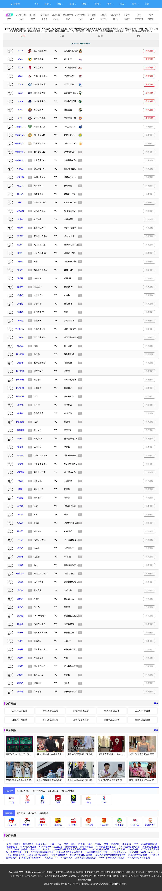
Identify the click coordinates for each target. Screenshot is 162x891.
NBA (68, 19)
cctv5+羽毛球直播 (28, 847)
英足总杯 (92, 15)
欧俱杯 (20, 624)
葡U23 (20, 632)
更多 (156, 703)
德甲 (9, 19)
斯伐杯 (20, 405)
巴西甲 (127, 15)
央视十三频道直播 (150, 847)
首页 (37, 4)
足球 (61, 36)
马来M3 (20, 523)
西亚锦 (20, 691)
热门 (139, 36)
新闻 (97, 4)
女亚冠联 (44, 15)
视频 (84, 4)
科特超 (20, 683)
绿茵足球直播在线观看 (38, 855)
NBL (20, 202)
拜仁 (136, 844)
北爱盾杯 (139, 19)
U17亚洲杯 (21, 15)
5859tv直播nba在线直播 (81, 855)
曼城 (106, 844)
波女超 (20, 616)
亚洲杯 (33, 15)
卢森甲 (20, 641)
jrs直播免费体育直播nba (30, 857)
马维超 (20, 481)
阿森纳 (81, 844)
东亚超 (20, 320)
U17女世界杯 (115, 15)
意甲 (33, 19)
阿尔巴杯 (20, 354)
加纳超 (20, 599)
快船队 (98, 844)
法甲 (139, 15)
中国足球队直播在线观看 (96, 852)
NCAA (20, 51)
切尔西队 (115, 844)
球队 (122, 4)
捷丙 (20, 489)
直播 (47, 4)
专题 (147, 4)
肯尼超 (20, 219)
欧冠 (115, 19)
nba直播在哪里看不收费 (139, 857)
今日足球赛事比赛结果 (17, 849)
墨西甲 (45, 19)
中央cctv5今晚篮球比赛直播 (69, 852)
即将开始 (149, 127)
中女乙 (20, 169)
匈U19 (20, 438)
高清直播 (149, 51)
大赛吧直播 (133, 849)
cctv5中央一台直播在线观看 (112, 857)
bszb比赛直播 (118, 849)
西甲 (151, 15)
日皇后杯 (20, 211)
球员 (134, 4)
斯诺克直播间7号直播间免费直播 (110, 855)
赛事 (109, 4)
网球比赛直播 (86, 847)
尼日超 (20, 590)
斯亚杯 (20, 363)
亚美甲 (20, 253)
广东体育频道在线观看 (129, 847)
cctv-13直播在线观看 (99, 849)
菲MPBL (20, 337)
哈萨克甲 (20, 573)
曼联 (66, 844)
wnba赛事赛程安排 (149, 844)
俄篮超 (20, 455)
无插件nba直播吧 (59, 855)
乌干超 (20, 540)
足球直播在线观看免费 (85, 857)
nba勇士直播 (66, 857)
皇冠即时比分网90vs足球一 (142, 852)
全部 (22, 36)
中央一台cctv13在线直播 (50, 847)
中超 (80, 19)
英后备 (127, 19)
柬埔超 (20, 304)
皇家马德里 (28, 844)
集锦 (72, 4)
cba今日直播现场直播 (106, 847)
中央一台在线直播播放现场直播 (38, 852)
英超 (21, 19)
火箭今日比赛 (71, 847)
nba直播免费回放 (119, 852)
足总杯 (56, 19)
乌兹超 (20, 295)
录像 (59, 4)
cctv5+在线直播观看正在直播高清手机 (69, 849)
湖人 (59, 844)
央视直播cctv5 (51, 857)
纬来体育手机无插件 (137, 855)
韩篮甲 (20, 228)
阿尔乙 (20, 531)
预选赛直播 (12, 847)
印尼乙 (20, 185)
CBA (92, 19)
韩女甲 (20, 245)
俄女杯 (20, 464)
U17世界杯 (56, 15)
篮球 (100, 36)
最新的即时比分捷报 (39, 849)
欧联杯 (104, 19)
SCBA (103, 15)
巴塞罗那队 (41, 844)
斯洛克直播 (16, 852)
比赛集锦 (127, 844)
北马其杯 (20, 430)
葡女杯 (151, 19)
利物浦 (17, 844)
